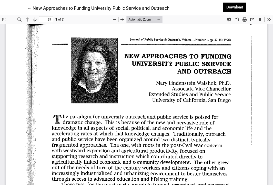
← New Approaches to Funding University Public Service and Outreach (98, 8)
